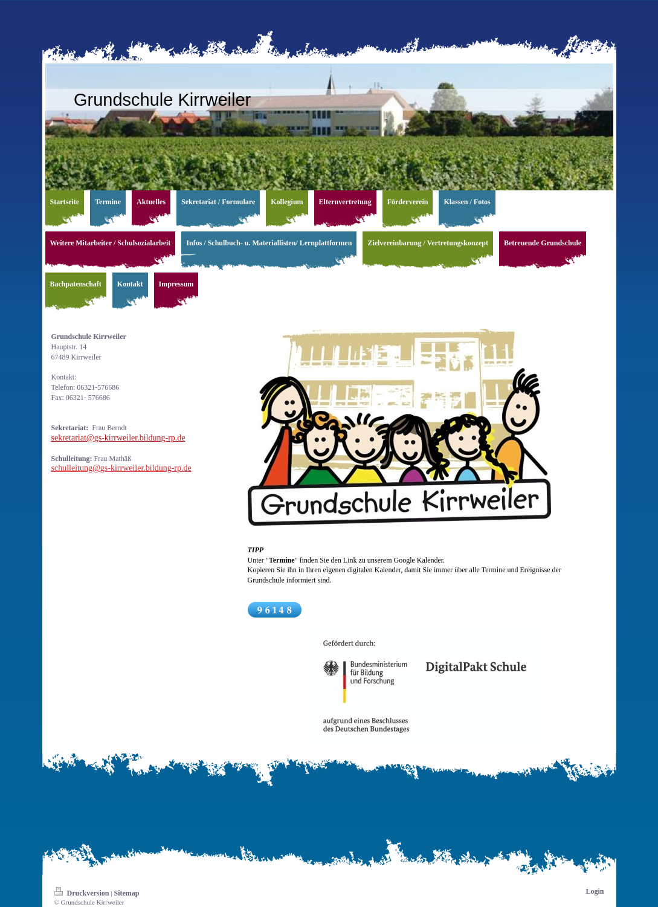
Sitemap (126, 893)
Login (594, 891)
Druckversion (82, 893)
